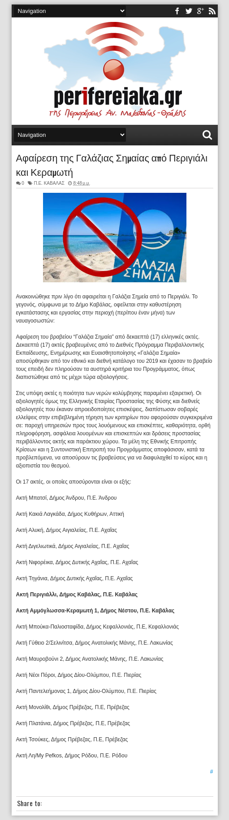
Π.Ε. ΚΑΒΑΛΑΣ (49, 183)
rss (212, 10)
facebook (177, 10)
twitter (188, 10)
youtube (200, 10)
